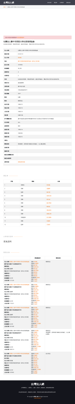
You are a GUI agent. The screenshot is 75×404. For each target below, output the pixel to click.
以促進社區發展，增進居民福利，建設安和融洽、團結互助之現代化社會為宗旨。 (24, 44)
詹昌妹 (38, 277)
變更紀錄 (68, 2)
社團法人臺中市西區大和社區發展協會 (19, 261)
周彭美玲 (49, 210)
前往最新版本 (20, 37)
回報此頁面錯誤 (37, 398)
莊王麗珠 (49, 217)
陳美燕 (48, 206)
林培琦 (35, 362)
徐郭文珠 (49, 196)
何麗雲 (48, 221)
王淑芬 (48, 224)
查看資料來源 (21, 162)
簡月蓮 (35, 364)
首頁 (4, 7)
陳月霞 (48, 192)
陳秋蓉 (35, 276)
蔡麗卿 (35, 373)
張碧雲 (35, 274)
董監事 (55, 2)
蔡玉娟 (48, 199)
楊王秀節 (49, 203)
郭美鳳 (19, 57)
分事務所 (62, 2)
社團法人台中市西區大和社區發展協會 (19, 353)
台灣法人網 (8, 2)
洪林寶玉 (36, 366)
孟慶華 (48, 188)
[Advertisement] (37, 23)
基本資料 (49, 2)
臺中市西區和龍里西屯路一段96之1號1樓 (28, 61)
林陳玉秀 (49, 214)
